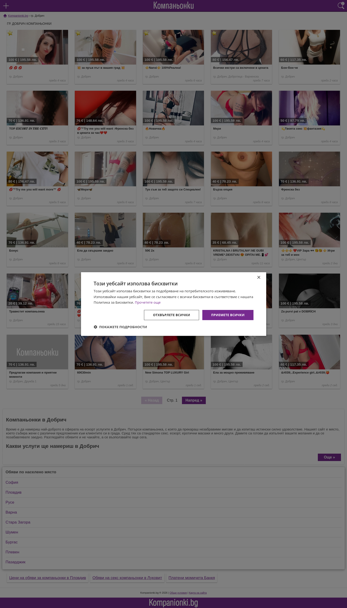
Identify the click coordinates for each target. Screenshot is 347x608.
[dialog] (173, 304)
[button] (120, 327)
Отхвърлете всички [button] (171, 315)
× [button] (258, 277)
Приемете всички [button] (227, 315)
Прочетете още (148, 302)
